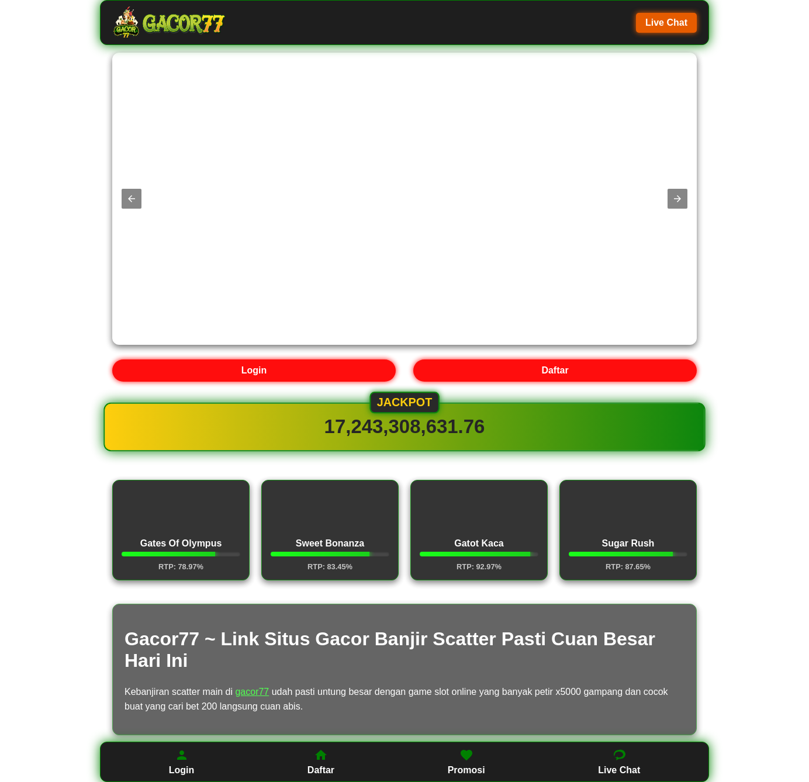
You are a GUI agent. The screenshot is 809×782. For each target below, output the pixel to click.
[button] (131, 199)
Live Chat (666, 22)
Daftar (554, 370)
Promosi (466, 761)
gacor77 (252, 692)
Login (254, 370)
